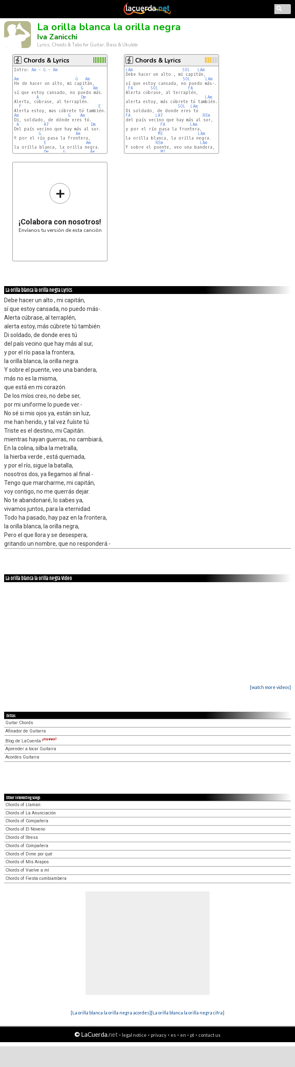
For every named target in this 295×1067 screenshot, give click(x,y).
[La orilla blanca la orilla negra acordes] (111, 1012)
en (183, 1035)
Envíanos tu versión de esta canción (60, 208)
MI (160, 133)
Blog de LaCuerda (31, 741)
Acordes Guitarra (22, 757)
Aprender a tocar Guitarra (30, 748)
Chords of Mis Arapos (27, 862)
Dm (83, 97)
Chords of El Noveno (25, 829)
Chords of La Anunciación (30, 813)
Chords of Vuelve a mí (27, 870)
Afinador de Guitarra (25, 731)
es (173, 1035)
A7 (46, 124)
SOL (186, 69)
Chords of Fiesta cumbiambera (36, 878)
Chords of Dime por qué (28, 854)
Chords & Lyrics (46, 60)
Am (33, 69)
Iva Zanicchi (57, 37)
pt (192, 1035)
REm (206, 115)
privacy (159, 1035)
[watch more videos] (270, 687)
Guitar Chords (19, 722)
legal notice (134, 1035)
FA (130, 88)
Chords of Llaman (22, 804)
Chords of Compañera (26, 821)
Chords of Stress (21, 837)
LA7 (159, 115)
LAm (129, 69)
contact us (209, 1035)
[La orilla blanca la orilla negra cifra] (187, 1012)
